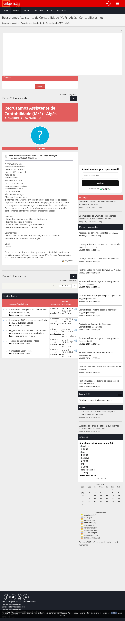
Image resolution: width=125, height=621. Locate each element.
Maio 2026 (100, 485)
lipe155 (89, 341)
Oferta (28, 315)
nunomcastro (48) (90, 530)
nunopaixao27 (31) (91, 535)
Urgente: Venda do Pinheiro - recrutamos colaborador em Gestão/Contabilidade (28, 332)
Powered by (100, 189)
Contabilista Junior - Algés (21, 351)
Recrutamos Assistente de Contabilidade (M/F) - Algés (33, 155)
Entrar (49, 10)
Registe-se (61, 10)
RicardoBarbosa (85, 355)
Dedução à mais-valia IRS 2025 (93, 258)
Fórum (16, 10)
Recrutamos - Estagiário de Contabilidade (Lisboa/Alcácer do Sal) (28, 311)
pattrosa (115, 233)
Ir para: (55, 286)
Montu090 (98, 327)
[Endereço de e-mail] (100, 175)
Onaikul (41, 148)
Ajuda (26, 10)
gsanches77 (115, 259)
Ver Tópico (101, 478)
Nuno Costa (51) (90, 515)
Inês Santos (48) (90, 523)
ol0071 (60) (88, 518)
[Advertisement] (62, 54)
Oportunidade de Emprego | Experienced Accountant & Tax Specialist (97, 217)
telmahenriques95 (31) (92, 538)
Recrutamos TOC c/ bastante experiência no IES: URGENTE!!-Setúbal (28, 321)
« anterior (64, 94)
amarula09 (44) (89, 525)
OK (114, 613)
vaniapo (92, 313)
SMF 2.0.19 (6, 602)
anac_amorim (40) (90, 533)
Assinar (100, 183)
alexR (110, 219)
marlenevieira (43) (90, 528)
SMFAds (5, 604)
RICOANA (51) (89, 520)
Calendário (38, 10)
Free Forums (16, 604)
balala (96, 205)
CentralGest (99, 415)
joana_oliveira (25, 336)
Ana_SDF (93, 247)
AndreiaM (117, 270)
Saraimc (22, 315)
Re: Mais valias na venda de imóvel (95, 270)
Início (6, 10)
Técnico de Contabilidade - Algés (24, 341)
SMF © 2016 (17, 602)
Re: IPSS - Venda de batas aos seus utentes (98, 366)
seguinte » (73, 94)
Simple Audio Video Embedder (13, 607)
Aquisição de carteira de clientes (94, 233)
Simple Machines (29, 602)
